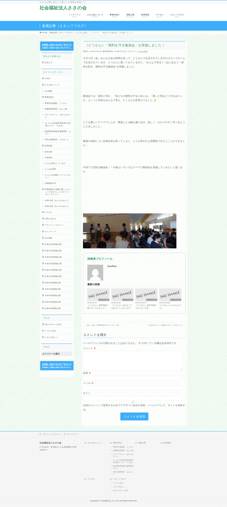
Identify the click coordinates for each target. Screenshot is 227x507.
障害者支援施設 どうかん (56, 103)
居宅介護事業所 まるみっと (57, 139)
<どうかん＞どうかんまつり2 (170, 306)
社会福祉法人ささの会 (63, 7)
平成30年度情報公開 (53, 270)
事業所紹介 (49, 97)
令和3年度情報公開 (53, 289)
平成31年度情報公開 (53, 276)
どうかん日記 (142, 51)
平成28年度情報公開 (53, 257)
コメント (89, 348)
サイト (86, 397)
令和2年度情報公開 (53, 283)
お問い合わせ (50, 219)
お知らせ (48, 62)
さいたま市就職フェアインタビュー (58, 176)
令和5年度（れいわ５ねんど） (57, 200)
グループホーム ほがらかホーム (58, 116)
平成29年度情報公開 (53, 264)
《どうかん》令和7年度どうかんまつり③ (146, 306)
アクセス (48, 212)
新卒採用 (48, 152)
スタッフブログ (119, 479)
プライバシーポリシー (54, 225)
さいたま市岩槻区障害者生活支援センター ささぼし (58, 124)
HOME (47, 78)
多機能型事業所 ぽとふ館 (56, 109)
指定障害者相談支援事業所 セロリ (58, 132)
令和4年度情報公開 (53, 295)
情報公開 (142, 443)
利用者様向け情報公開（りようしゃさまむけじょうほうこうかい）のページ (58, 191)
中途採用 (48, 158)
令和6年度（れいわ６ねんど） (57, 206)
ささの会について (52, 85)
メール (88, 386)
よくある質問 (50, 169)
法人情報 (48, 238)
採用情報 (48, 146)
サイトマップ (50, 231)
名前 (87, 376)
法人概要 (48, 91)
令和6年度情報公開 (53, 308)
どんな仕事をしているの (55, 163)
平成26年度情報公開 (53, 244)
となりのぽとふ (51, 337)
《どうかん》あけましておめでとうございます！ (121, 306)
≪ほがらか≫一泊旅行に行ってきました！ (167, 325)
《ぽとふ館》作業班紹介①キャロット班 (101, 325)
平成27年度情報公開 (53, 251)
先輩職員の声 (50, 183)
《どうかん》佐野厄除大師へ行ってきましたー (97, 306)
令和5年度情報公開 (53, 302)
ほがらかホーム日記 (53, 324)
